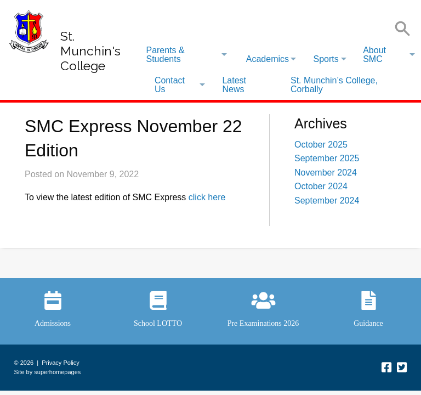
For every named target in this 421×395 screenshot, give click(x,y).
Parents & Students (165, 55)
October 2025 (321, 144)
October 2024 (321, 186)
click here (207, 197)
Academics (267, 59)
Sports (325, 59)
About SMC (374, 55)
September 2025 (326, 158)
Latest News (234, 85)
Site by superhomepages (47, 372)
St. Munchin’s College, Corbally (334, 85)
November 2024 (325, 172)
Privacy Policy (60, 362)
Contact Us (170, 85)
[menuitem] (186, 55)
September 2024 (326, 200)
